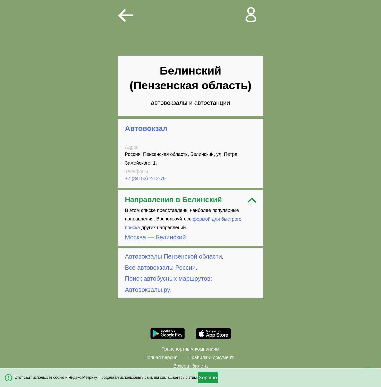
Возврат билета (190, 366)
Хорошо (208, 377)
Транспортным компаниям (190, 349)
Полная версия (160, 357)
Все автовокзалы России (160, 267)
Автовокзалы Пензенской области (173, 256)
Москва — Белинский (155, 237)
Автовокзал (146, 128)
